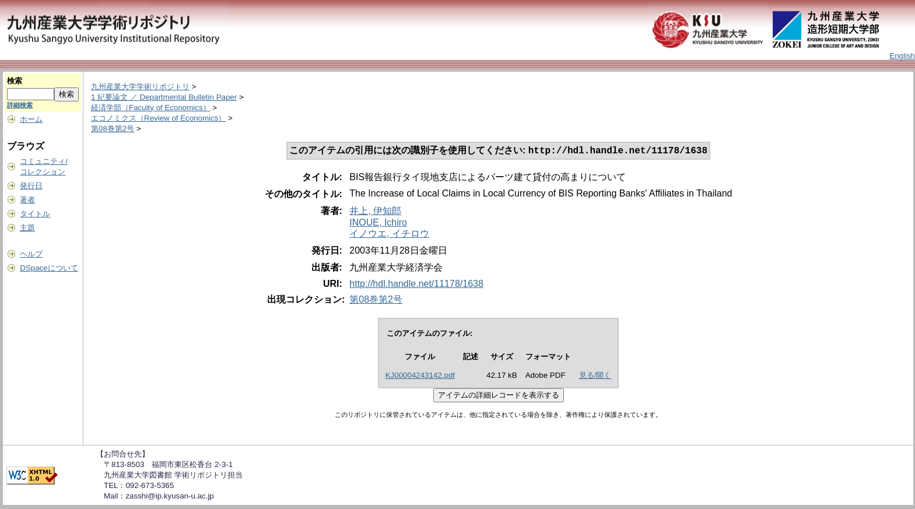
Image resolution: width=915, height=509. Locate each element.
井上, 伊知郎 (375, 212)
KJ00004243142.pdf (420, 376)
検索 (14, 80)
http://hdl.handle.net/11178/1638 (416, 285)
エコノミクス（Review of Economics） (158, 118)
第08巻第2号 (112, 128)
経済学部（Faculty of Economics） (151, 107)
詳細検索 (20, 104)
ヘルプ (31, 254)
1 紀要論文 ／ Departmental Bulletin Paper (164, 97)
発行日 (31, 185)
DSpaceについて (49, 268)
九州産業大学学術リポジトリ (140, 86)
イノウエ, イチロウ (389, 235)
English (902, 55)
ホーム (31, 119)
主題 (27, 227)
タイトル (35, 213)
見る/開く (595, 376)
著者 (27, 199)
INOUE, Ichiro (378, 224)
